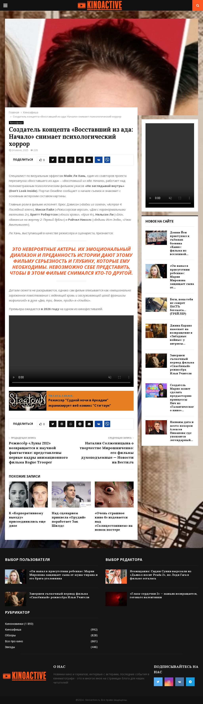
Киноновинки (14, 624)
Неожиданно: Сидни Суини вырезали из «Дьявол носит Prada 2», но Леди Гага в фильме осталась (160, 574)
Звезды (10, 647)
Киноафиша (16, 122)
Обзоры (10, 635)
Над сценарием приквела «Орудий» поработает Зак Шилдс (69, 519)
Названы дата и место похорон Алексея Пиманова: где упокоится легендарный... (181, 431)
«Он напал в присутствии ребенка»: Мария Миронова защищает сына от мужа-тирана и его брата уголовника (63, 574)
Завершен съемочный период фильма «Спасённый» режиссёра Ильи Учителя (182, 364)
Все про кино (14, 641)
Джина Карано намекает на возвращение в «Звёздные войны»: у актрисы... (181, 334)
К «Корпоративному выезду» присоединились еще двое (27, 519)
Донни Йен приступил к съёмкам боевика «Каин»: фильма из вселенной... (179, 243)
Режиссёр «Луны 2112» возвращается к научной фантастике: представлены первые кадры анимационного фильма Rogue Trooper (38, 452)
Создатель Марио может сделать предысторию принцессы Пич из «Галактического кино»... (182, 397)
